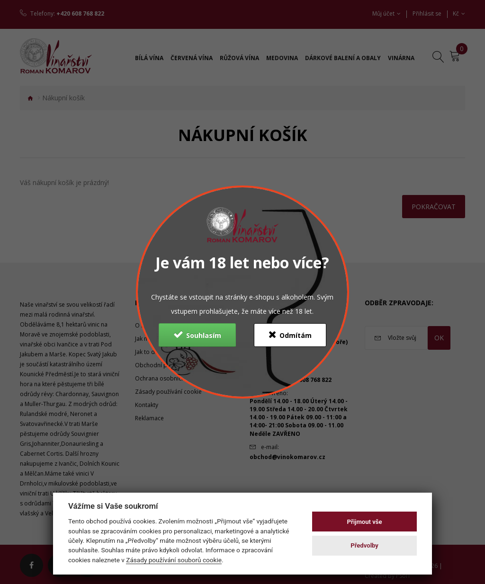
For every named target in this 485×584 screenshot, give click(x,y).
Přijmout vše (364, 521)
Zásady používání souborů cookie (174, 560)
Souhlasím (197, 334)
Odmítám (290, 334)
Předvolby (364, 545)
